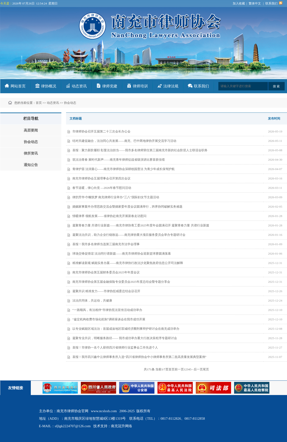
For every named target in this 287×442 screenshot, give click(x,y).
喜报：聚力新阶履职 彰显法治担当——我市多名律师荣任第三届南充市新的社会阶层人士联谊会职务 (140, 150)
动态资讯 (79, 86)
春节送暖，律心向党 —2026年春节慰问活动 (101, 188)
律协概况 (48, 86)
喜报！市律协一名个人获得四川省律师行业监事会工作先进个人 (115, 347)
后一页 (198, 369)
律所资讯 (31, 153)
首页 (39, 103)
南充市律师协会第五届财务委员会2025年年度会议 (106, 272)
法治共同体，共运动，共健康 (92, 300)
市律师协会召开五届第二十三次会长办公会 (101, 131)
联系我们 (271, 3)
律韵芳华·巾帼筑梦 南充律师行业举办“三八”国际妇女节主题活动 (115, 197)
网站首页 (18, 86)
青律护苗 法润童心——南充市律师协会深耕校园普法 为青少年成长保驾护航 (123, 169)
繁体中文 (255, 3)
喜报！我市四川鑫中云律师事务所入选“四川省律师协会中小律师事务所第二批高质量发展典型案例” (139, 357)
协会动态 (70, 103)
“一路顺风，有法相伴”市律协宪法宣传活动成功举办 (107, 310)
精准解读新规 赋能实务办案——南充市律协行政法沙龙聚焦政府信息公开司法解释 (127, 263)
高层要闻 (31, 130)
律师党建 (109, 86)
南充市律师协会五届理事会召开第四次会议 (101, 178)
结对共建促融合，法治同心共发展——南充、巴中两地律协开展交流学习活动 (124, 141)
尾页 (206, 369)
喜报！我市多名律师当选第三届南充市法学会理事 (106, 244)
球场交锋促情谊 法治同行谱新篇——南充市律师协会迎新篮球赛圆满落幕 (121, 253)
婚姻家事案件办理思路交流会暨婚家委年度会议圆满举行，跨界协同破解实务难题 (127, 206)
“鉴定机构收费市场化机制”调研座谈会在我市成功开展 (108, 319)
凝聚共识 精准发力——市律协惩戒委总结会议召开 (106, 291)
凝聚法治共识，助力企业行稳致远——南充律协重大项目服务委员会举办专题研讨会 (128, 235)
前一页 (179, 369)
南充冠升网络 (121, 426)
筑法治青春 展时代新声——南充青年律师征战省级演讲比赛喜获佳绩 (118, 159)
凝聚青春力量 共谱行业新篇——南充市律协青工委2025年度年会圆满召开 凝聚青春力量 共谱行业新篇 (140, 225)
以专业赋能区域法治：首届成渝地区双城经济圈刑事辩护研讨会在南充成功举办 (125, 328)
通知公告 (31, 165)
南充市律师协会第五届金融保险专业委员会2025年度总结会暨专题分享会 (121, 281)
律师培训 (140, 86)
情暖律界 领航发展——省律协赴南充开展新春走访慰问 (109, 216)
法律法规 (170, 86)
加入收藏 (239, 3)
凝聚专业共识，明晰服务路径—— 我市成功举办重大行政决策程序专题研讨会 (124, 338)
